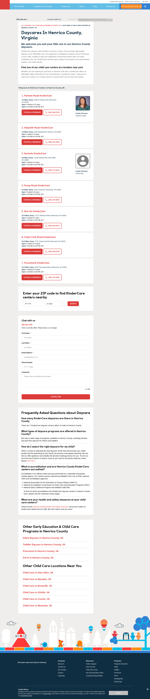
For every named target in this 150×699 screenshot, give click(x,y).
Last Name (56, 346)
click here (31, 461)
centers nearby (130, 6)
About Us (61, 664)
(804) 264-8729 (52, 112)
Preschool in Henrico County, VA (41, 551)
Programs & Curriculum (43, 6)
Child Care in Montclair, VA (37, 605)
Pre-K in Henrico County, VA (38, 557)
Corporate (61, 676)
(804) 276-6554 (52, 277)
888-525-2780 (27, 325)
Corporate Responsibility (94, 676)
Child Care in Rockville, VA (37, 586)
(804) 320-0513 (52, 226)
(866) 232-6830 (52, 142)
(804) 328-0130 (52, 251)
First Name (56, 336)
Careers (60, 673)
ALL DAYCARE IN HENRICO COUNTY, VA (47, 25)
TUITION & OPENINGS (32, 112)
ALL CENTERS (26, 25)
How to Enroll (90, 667)
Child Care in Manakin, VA (37, 579)
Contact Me (56, 397)
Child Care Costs (92, 670)
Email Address (56, 356)
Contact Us (110, 6)
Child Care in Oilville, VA (36, 592)
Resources (66, 6)
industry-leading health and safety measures (51, 507)
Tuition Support (91, 664)
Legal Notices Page (26, 695)
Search (73, 303)
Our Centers (19, 6)
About (81, 6)
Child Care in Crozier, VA (36, 599)
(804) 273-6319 (52, 170)
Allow (118, 693)
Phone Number (56, 366)
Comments (26, 372)
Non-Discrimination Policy (94, 673)
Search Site (145, 7)
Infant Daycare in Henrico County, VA (43, 538)
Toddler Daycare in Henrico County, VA (44, 544)
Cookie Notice (47, 693)
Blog (95, 6)
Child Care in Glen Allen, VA (38, 572)
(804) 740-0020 (52, 200)
